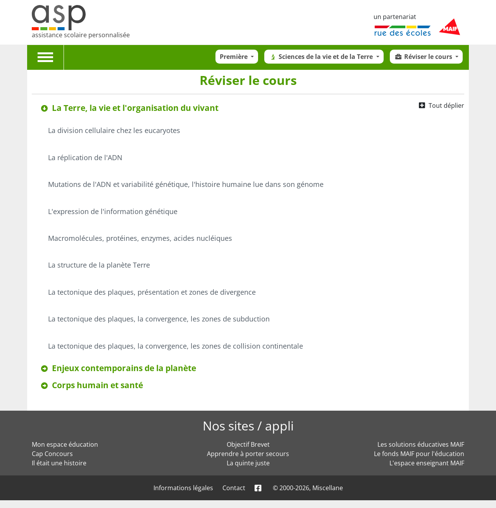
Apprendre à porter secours (248, 453)
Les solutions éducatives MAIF (420, 444)
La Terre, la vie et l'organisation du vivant (135, 107)
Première (234, 56)
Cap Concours (52, 453)
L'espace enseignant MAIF (426, 463)
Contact (233, 488)
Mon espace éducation (65, 444)
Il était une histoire (59, 463)
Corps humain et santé (97, 385)
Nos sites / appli (248, 425)
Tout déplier (446, 105)
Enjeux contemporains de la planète (124, 368)
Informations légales (183, 488)
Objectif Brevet (248, 444)
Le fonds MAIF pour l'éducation (419, 453)
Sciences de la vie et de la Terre (321, 56)
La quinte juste (248, 463)
